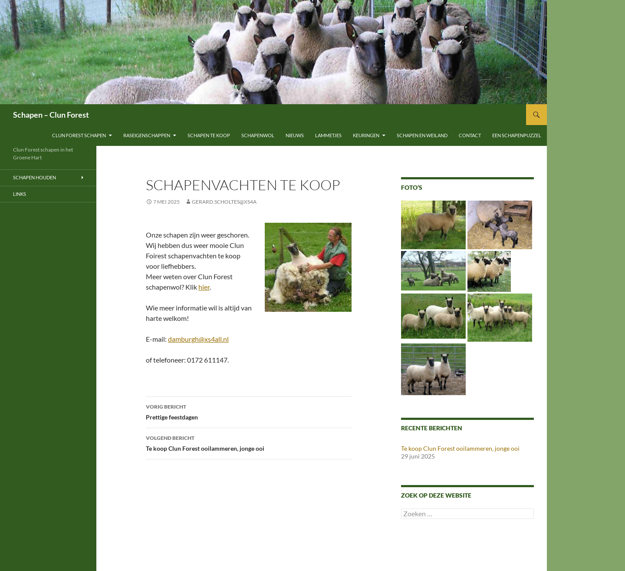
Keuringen (366, 135)
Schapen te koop (209, 135)
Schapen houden (34, 177)
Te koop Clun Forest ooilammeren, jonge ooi (249, 442)
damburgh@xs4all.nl (198, 339)
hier (204, 287)
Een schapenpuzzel (516, 135)
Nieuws (295, 135)
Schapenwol (257, 135)
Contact (470, 135)
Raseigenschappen (146, 135)
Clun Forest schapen (79, 135)
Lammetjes (328, 135)
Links (19, 194)
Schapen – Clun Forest (51, 114)
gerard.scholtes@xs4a (224, 201)
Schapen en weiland (422, 135)
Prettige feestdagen (249, 411)
